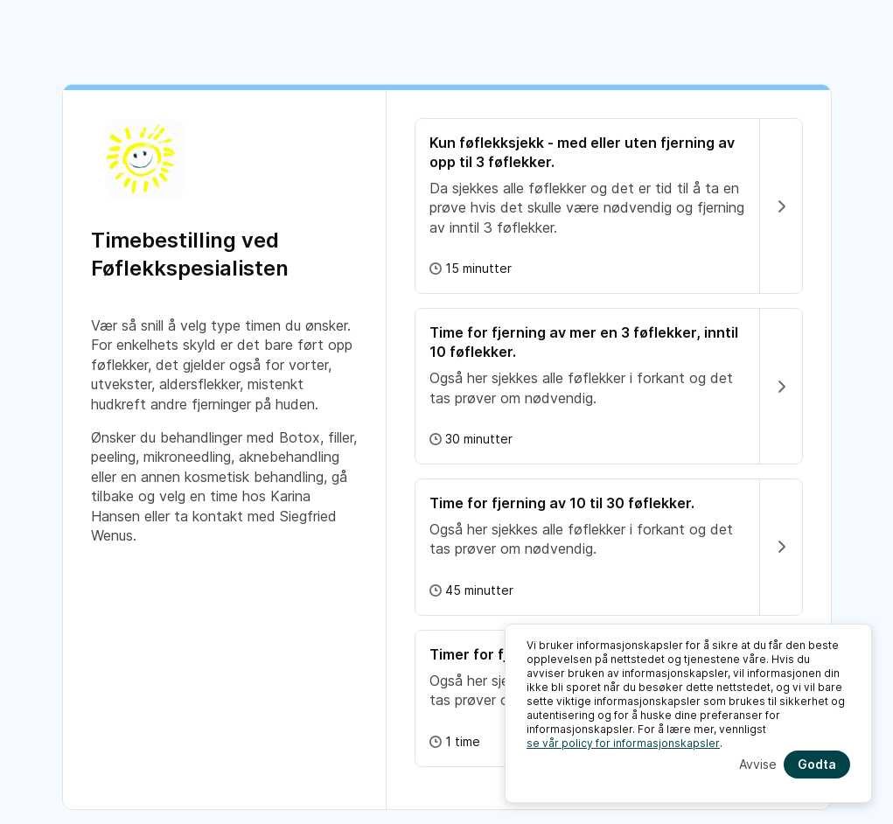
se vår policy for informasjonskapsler (623, 743)
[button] (609, 206)
